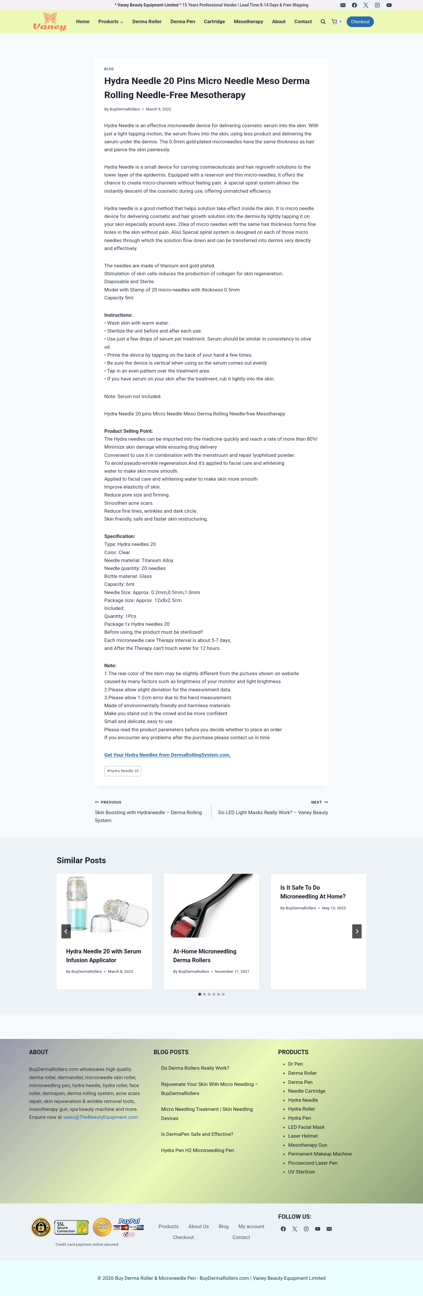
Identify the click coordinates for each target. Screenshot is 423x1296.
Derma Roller (147, 21)
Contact (303, 21)
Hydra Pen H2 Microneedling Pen (197, 1150)
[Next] (357, 931)
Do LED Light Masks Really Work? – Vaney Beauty (272, 806)
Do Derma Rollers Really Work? (195, 1068)
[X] (366, 5)
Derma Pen (182, 21)
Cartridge (214, 21)
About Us (199, 1226)
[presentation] (104, 905)
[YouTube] (389, 5)
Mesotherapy (248, 21)
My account (251, 1226)
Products (169, 1226)
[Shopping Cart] (337, 22)
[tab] (199, 994)
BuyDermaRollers (125, 109)
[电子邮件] (343, 5)
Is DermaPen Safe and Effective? (197, 1134)
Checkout (360, 21)
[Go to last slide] (66, 931)
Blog (109, 69)
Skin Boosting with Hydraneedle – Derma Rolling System (151, 810)
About (279, 21)
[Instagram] (377, 5)
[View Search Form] (323, 21)
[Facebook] (355, 5)
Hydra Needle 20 (123, 770)
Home (83, 21)
